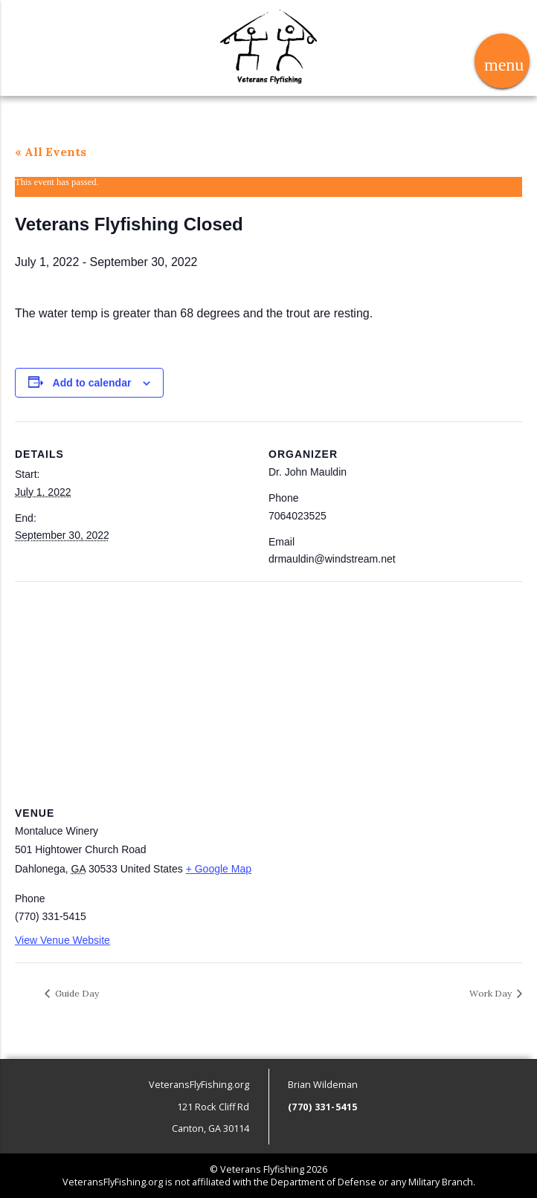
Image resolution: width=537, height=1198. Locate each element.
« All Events (50, 151)
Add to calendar (92, 383)
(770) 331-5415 (323, 1107)
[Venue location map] (268, 688)
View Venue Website (62, 940)
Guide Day (76, 993)
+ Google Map (218, 869)
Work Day (491, 993)
